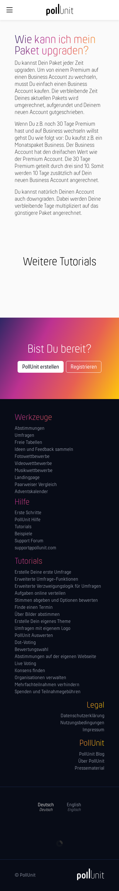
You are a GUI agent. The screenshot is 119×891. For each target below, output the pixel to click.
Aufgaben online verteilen (40, 593)
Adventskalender (31, 492)
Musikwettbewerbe (33, 470)
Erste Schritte (28, 513)
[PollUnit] (88, 874)
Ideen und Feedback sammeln (44, 449)
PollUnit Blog (91, 754)
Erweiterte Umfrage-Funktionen (46, 579)
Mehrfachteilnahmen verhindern (47, 685)
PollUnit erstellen (40, 367)
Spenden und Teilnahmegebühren (48, 692)
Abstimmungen (30, 428)
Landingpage (27, 478)
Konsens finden (30, 671)
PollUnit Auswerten (34, 635)
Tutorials (23, 527)
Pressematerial (89, 768)
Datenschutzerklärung (82, 716)
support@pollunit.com (35, 548)
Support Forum (29, 541)
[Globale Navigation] (9, 10)
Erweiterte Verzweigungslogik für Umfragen (58, 586)
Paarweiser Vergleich (36, 485)
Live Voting (25, 664)
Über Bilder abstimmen (37, 614)
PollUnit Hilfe (27, 520)
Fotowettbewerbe (32, 456)
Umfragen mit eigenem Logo (42, 628)
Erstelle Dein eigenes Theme (43, 621)
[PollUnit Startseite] (59, 12)
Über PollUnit (91, 761)
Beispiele (23, 534)
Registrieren (84, 367)
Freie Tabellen (28, 442)
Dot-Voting (25, 642)
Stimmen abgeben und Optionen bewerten (56, 600)
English (74, 807)
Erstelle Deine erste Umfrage (43, 572)
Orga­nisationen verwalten (40, 678)
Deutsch (46, 807)
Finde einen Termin (34, 607)
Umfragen (24, 435)
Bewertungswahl (31, 650)
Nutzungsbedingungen (82, 723)
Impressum (93, 730)
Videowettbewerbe (33, 463)
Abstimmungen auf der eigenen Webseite (55, 657)
